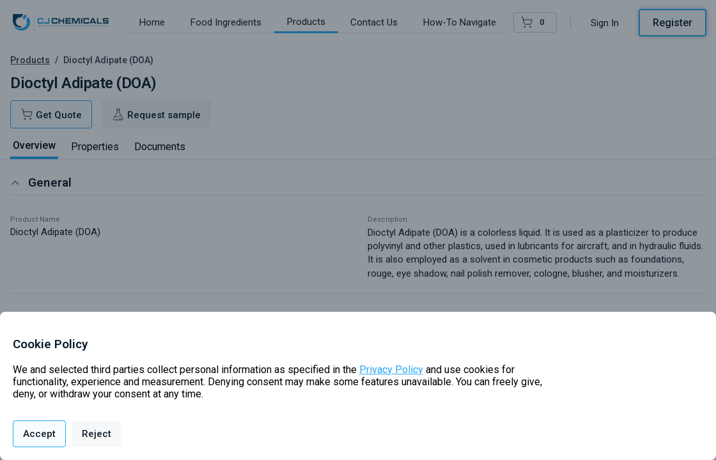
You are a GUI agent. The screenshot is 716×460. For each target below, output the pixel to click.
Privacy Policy (391, 370)
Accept (39, 434)
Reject (96, 434)
